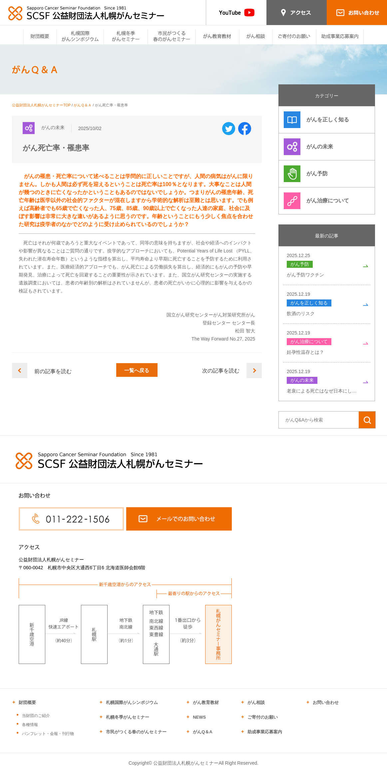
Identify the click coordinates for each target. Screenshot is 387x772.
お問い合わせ (326, 702)
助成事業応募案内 (264, 731)
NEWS (199, 717)
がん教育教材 (206, 702)
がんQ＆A (202, 731)
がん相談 (256, 702)
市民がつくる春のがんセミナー (136, 731)
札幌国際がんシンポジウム (132, 702)
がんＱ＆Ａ (83, 105)
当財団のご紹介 (36, 715)
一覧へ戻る (137, 371)
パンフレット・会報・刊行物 (48, 733)
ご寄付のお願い (262, 717)
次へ (254, 371)
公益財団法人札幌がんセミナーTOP (41, 105)
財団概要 (27, 702)
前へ (19, 371)
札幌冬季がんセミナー (127, 717)
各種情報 (30, 724)
